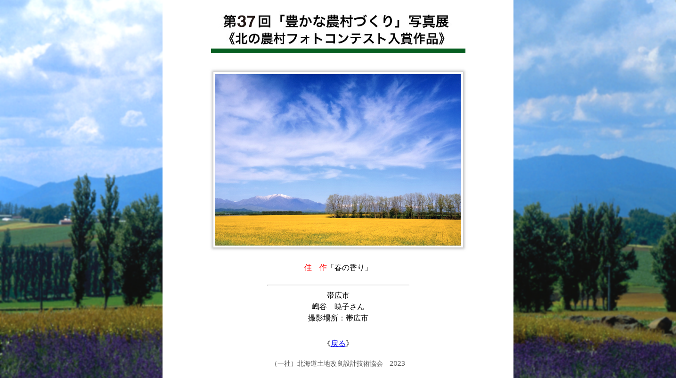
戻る (338, 343)
